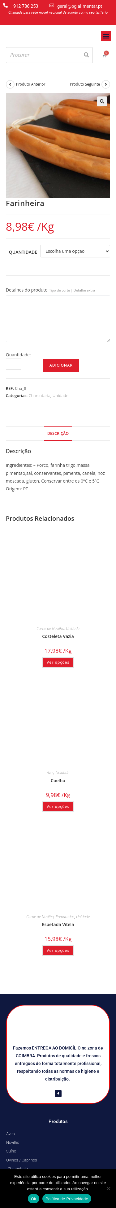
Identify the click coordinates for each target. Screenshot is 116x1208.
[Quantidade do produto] (13, 364)
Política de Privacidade (66, 1199)
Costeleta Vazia (58, 636)
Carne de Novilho (50, 628)
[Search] (86, 55)
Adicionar (61, 365)
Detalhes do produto (50, 290)
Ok (33, 1199)
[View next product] (105, 84)
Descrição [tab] (58, 433)
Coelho (58, 780)
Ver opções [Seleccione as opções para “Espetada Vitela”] (58, 950)
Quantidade (23, 252)
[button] (106, 36)
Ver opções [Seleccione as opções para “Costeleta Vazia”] (58, 662)
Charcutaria (39, 395)
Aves (50, 772)
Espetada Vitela (58, 924)
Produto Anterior (30, 84)
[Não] (108, 1188)
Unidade (60, 395)
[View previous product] (10, 84)
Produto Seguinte (85, 84)
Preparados (65, 916)
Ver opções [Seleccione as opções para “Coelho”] (58, 806)
